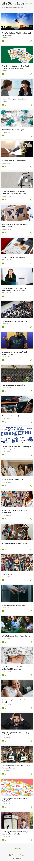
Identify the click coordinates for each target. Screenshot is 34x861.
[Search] (27, 3)
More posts (17, 848)
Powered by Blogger (17, 855)
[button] (31, 41)
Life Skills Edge (12, 3)
